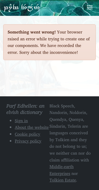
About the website (32, 127)
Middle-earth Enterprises (62, 170)
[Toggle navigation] (90, 7)
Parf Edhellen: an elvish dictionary (21, 7)
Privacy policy (28, 140)
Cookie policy (27, 134)
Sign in (21, 120)
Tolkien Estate (63, 180)
